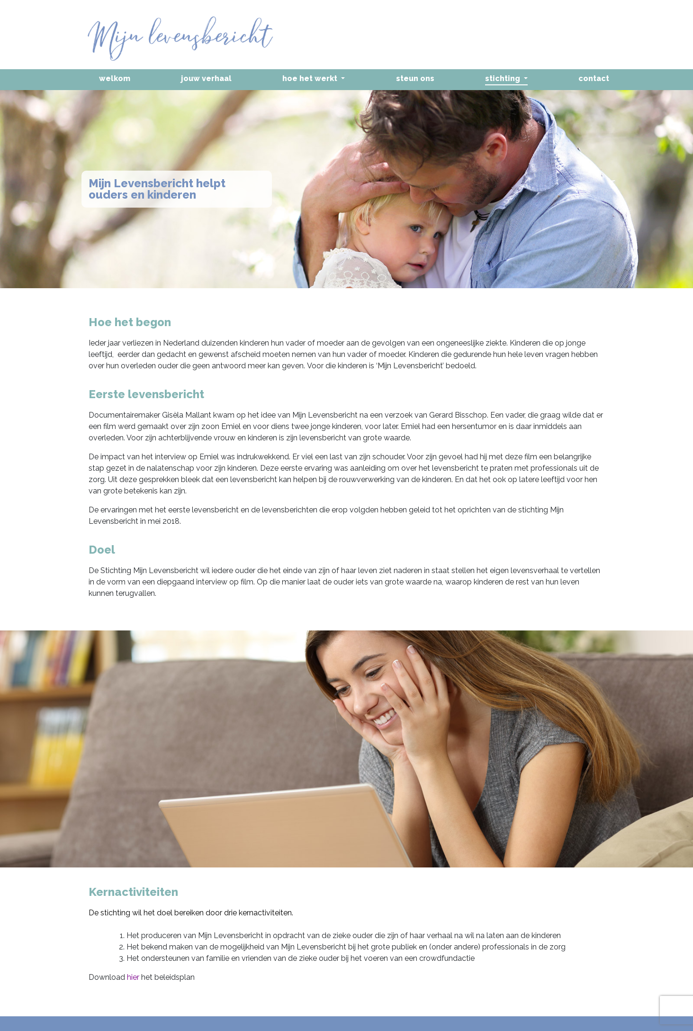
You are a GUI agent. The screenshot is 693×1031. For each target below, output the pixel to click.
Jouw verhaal (206, 78)
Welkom (114, 78)
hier (133, 977)
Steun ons (415, 78)
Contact (593, 78)
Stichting (503, 78)
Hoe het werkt (310, 78)
